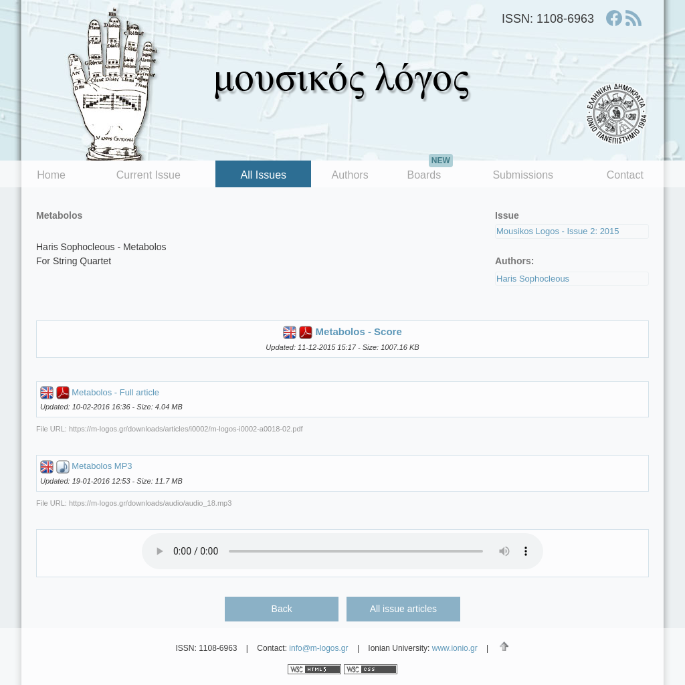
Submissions (522, 175)
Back (282, 608)
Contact (625, 175)
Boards (429, 171)
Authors (350, 175)
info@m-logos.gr (318, 648)
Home (51, 175)
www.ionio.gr (455, 648)
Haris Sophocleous (532, 279)
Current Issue (148, 175)
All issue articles (403, 608)
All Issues (263, 175)
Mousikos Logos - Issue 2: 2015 (557, 231)
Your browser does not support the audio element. (342, 551)
